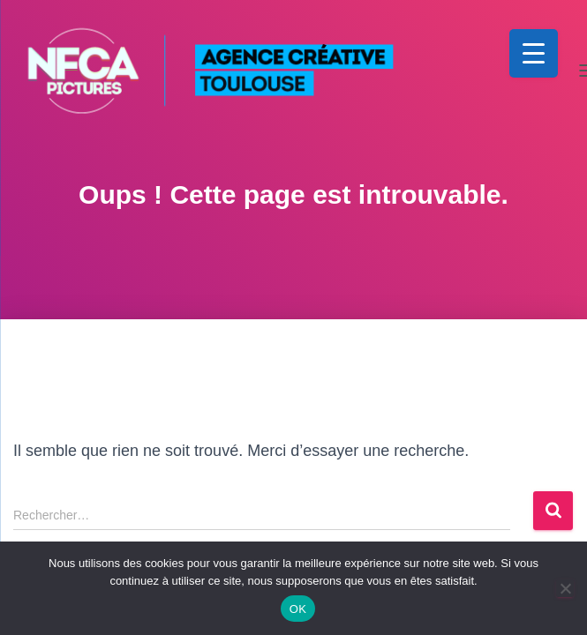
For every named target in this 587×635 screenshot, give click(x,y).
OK (298, 609)
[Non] (565, 588)
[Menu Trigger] (533, 53)
